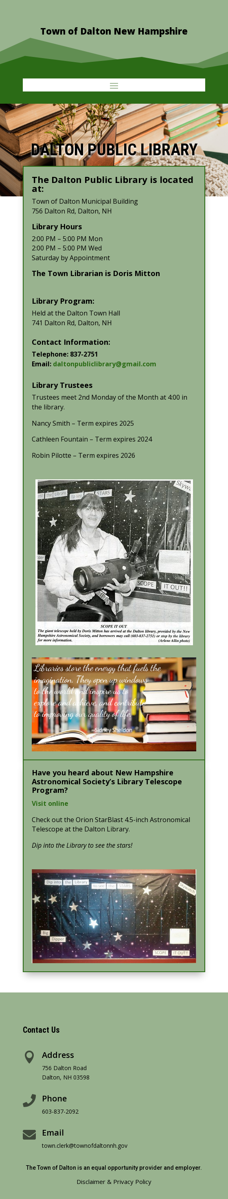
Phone (54, 1098)
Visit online (50, 803)
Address (58, 1054)
